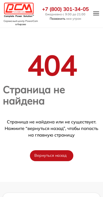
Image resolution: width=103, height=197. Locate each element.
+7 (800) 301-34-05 (65, 9)
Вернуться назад (50, 155)
